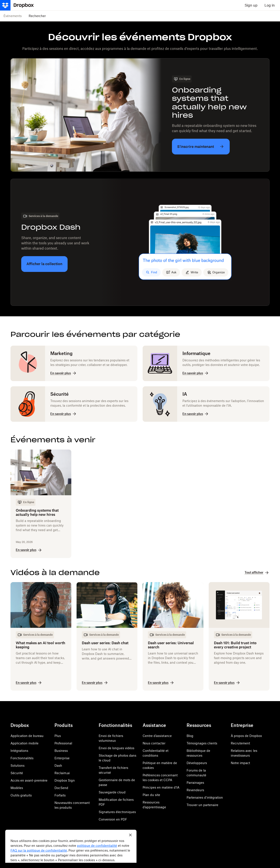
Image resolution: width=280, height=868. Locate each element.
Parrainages (195, 782)
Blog (190, 736)
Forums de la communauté (196, 772)
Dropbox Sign (64, 780)
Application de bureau (27, 736)
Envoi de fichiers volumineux (111, 738)
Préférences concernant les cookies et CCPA (160, 777)
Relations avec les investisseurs (244, 753)
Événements (13, 16)
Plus (57, 736)
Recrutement (240, 743)
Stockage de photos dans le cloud (117, 758)
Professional (63, 743)
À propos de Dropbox (246, 736)
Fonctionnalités (21, 758)
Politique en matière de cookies (160, 765)
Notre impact (240, 763)
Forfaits (60, 795)
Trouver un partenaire (202, 805)
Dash (58, 765)
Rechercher (37, 16)
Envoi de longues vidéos (116, 748)
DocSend (61, 788)
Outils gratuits (21, 795)
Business (61, 750)
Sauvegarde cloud (112, 792)
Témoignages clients (202, 743)
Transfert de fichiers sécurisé (113, 770)
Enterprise (62, 758)
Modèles (16, 788)
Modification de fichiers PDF (116, 802)
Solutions (17, 765)
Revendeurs (195, 790)
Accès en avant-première (28, 780)
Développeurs (197, 763)
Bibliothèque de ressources (198, 753)
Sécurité (16, 773)
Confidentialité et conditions (155, 753)
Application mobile (24, 743)
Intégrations (19, 750)
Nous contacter (154, 743)
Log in (269, 5)
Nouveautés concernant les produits (72, 805)
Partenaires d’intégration (205, 797)
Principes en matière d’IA (161, 787)
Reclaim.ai (62, 773)
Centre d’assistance (157, 736)
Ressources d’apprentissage (154, 804)
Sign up (251, 5)
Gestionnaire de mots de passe (117, 782)
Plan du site (151, 795)
